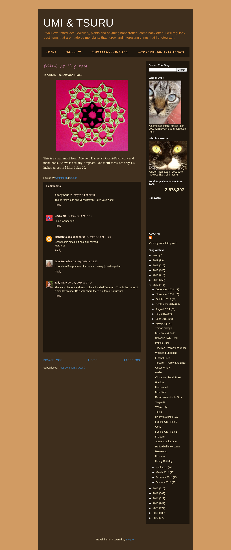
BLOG (51, 52)
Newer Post (52, 360)
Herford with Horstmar (167, 446)
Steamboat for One (165, 441)
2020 (156, 255)
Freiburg (160, 436)
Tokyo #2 (160, 402)
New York (160, 392)
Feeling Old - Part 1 (166, 431)
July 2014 (161, 314)
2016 (156, 275)
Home (92, 360)
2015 (156, 280)
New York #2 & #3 (165, 333)
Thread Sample (164, 328)
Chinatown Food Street (168, 377)
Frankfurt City (162, 357)
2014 (156, 285)
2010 (156, 503)
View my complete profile (163, 243)
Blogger (130, 539)
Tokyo (158, 411)
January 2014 (164, 482)
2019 (156, 260)
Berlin (158, 372)
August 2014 (163, 309)
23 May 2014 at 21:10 (82, 195)
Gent (158, 426)
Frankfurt (160, 382)
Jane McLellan (63, 261)
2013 (156, 488)
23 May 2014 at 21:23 (98, 236)
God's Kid (61, 216)
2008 (156, 513)
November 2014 (165, 294)
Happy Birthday (164, 461)
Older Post (132, 360)
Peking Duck (162, 342)
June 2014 (162, 318)
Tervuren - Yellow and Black (170, 362)
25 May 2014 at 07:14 (80, 282)
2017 (156, 270)
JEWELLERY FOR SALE (109, 52)
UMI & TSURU (78, 23)
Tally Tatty (61, 282)
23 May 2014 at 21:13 (80, 216)
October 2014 (164, 299)
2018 (156, 265)
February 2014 (164, 477)
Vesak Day (161, 407)
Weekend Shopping (166, 352)
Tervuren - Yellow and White (171, 348)
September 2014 (165, 304)
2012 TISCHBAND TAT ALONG (161, 52)
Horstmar (160, 456)
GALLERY (73, 52)
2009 (156, 508)
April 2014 (162, 467)
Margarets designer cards (70, 236)
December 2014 (165, 289)
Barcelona (161, 451)
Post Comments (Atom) (72, 367)
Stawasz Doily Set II (166, 338)
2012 (156, 493)
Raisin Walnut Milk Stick (168, 397)
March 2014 (163, 472)
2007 (156, 518)
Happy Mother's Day (166, 416)
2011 (156, 498)
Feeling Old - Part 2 (166, 421)
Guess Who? (162, 367)
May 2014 (161, 323)
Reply (58, 204)
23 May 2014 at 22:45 (85, 261)
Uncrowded (161, 387)
